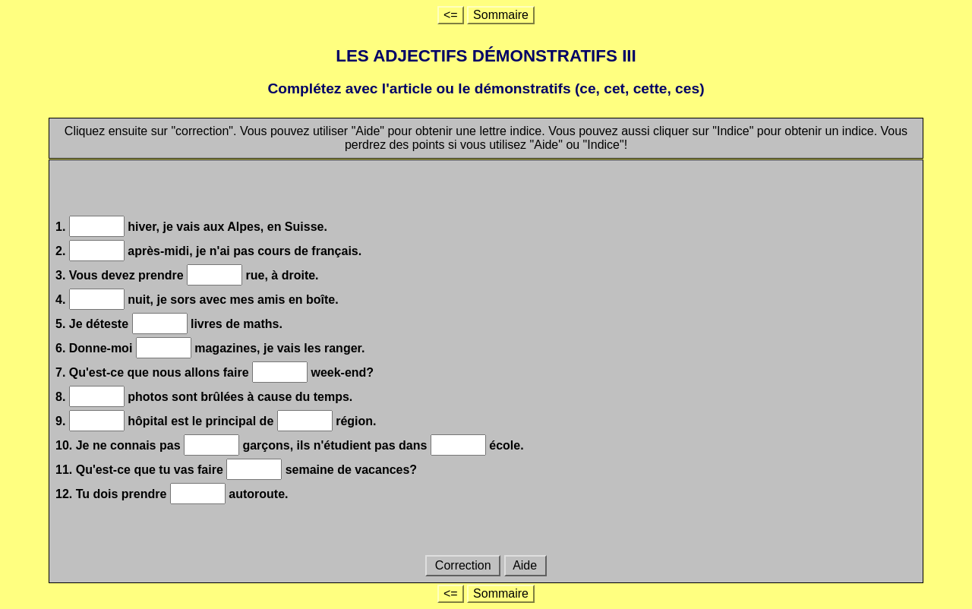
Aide (525, 565)
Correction (462, 565)
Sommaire (501, 14)
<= (450, 14)
